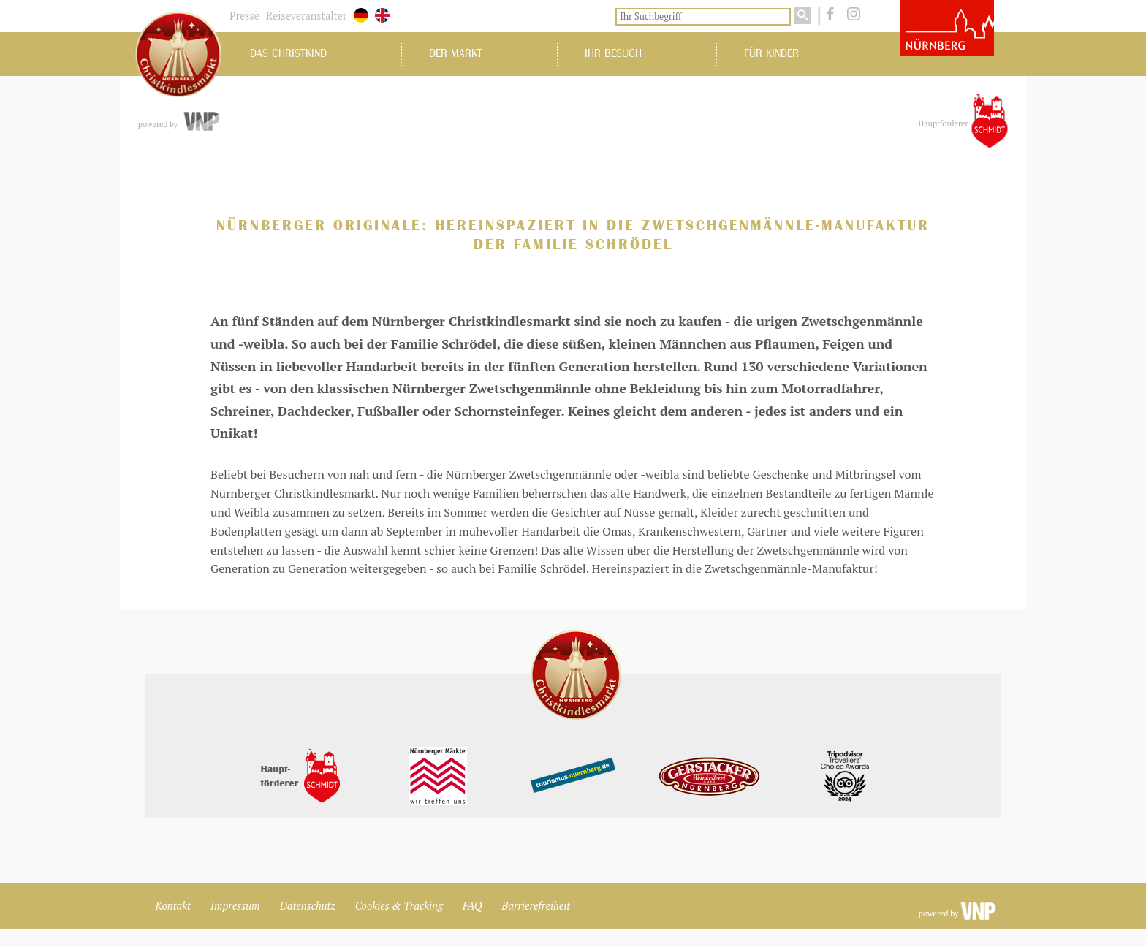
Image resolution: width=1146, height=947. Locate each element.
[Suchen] (802, 15)
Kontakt (173, 906)
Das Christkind (288, 53)
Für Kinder (771, 53)
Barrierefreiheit (536, 906)
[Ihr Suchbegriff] (703, 17)
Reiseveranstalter (306, 16)
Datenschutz (307, 906)
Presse (244, 16)
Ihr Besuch (613, 53)
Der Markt (455, 53)
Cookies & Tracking (399, 906)
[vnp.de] (200, 122)
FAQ (472, 906)
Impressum (235, 906)
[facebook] (828, 14)
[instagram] (850, 14)
